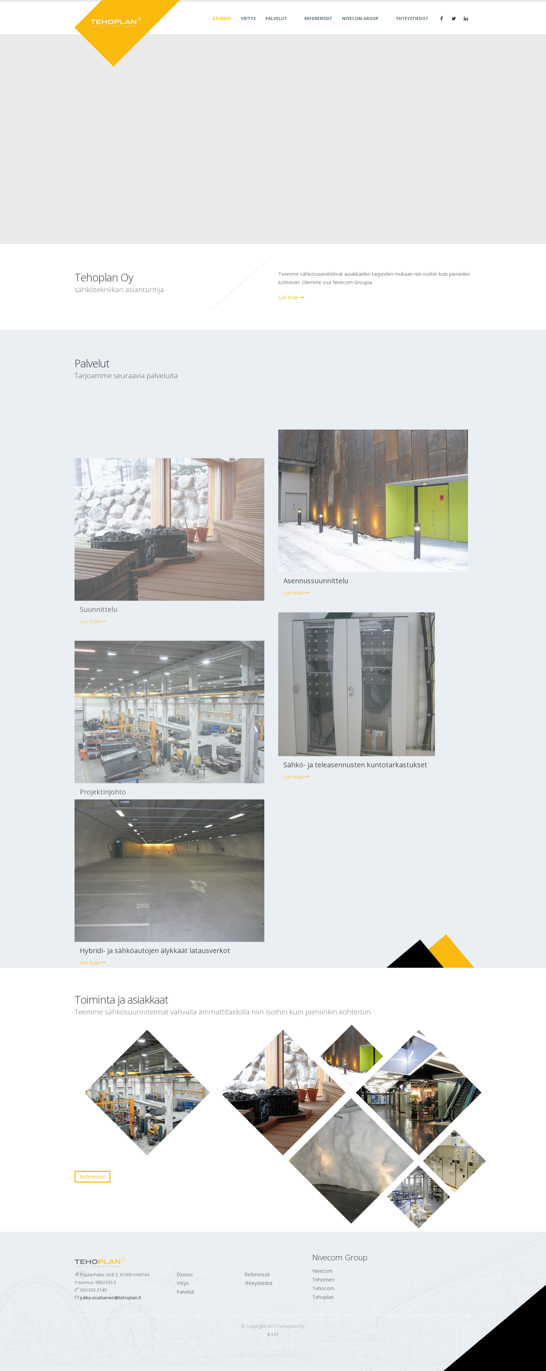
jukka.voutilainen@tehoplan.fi (110, 1298)
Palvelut (276, 25)
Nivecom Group (360, 25)
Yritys (248, 25)
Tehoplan (323, 1297)
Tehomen (323, 1279)
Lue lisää (291, 297)
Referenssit (318, 25)
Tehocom (323, 1288)
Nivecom (322, 1271)
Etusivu (222, 25)
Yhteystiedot (412, 25)
